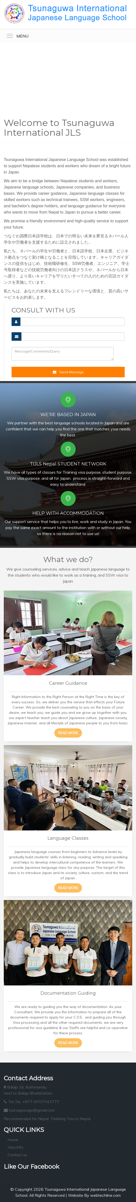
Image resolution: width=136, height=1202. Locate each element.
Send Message (68, 372)
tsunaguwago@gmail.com (29, 1110)
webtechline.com (105, 1195)
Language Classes (68, 838)
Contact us (17, 1154)
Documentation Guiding (68, 993)
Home (13, 1139)
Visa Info (15, 1147)
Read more (68, 733)
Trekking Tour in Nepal (70, 1118)
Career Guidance (68, 683)
